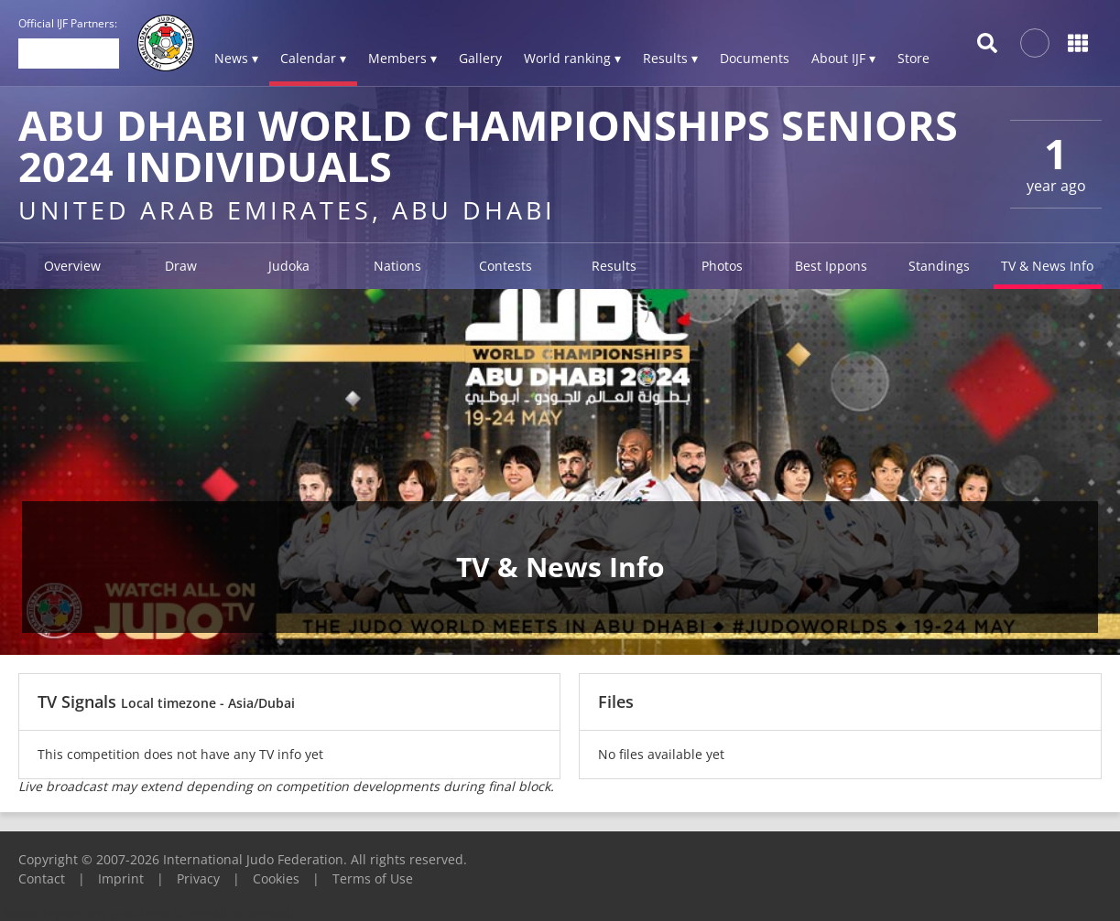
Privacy (198, 878)
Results (614, 265)
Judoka (289, 265)
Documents (754, 58)
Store (913, 58)
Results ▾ (670, 58)
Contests (505, 265)
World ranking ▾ (572, 58)
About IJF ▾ (843, 58)
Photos (722, 265)
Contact (41, 878)
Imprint (121, 878)
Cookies (276, 878)
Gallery (480, 58)
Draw (181, 265)
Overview (72, 265)
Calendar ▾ (313, 58)
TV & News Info (1047, 265)
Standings (939, 265)
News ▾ (236, 58)
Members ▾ (402, 58)
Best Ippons (831, 265)
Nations (397, 265)
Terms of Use (372, 878)
